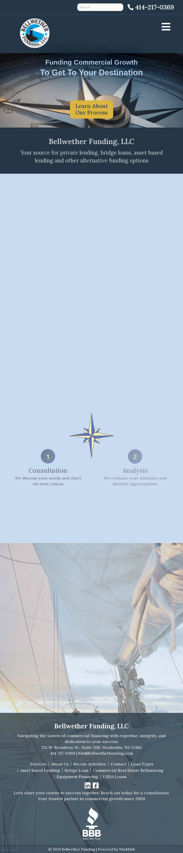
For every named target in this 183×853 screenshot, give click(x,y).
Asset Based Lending (40, 770)
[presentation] (9, 843)
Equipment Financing (77, 777)
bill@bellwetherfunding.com (105, 753)
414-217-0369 (62, 753)
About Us (60, 764)
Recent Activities (89, 764)
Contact (118, 764)
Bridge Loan (76, 770)
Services (38, 764)
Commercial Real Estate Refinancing (128, 770)
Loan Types (142, 764)
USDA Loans (115, 777)
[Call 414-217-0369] (150, 7)
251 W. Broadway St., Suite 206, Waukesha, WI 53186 (91, 747)
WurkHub (127, 849)
